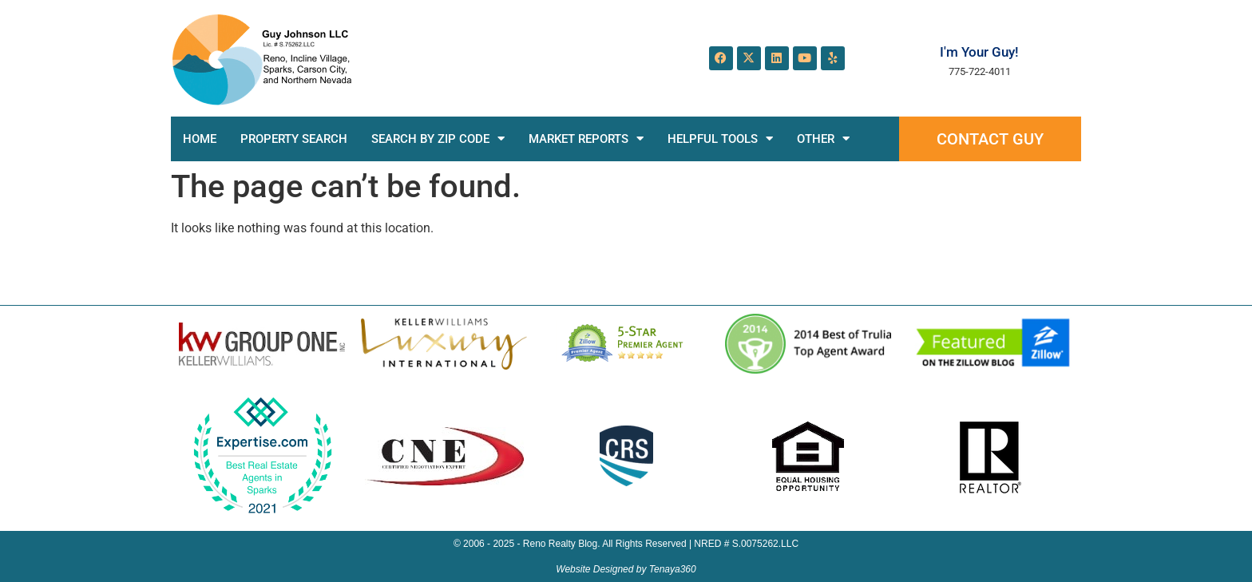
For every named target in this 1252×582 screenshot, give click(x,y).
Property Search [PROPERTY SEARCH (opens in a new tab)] (293, 139)
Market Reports (586, 138)
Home (199, 139)
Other (823, 138)
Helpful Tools (720, 138)
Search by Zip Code (438, 138)
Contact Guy (990, 138)
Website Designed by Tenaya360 (625, 569)
